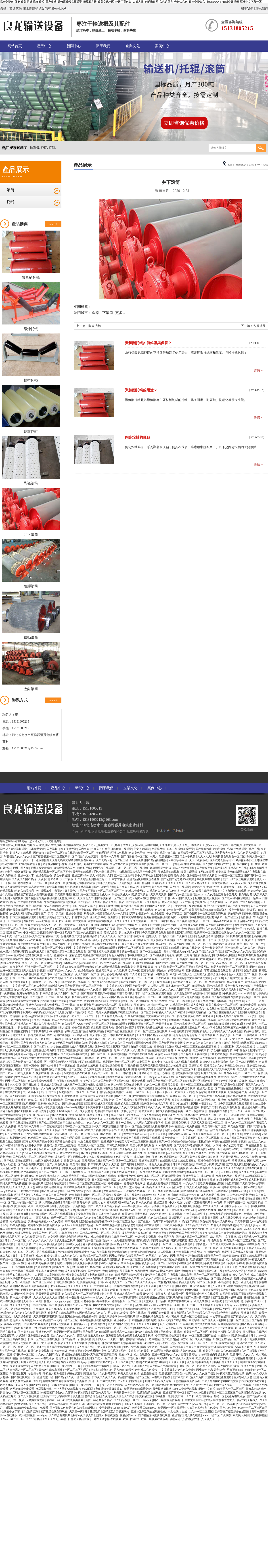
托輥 (10, 202)
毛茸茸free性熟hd (25, 1054)
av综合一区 (214, 1149)
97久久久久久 (248, 947)
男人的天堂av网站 (130, 932)
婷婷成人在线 (231, 1149)
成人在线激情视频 (184, 867)
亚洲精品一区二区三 (139, 1012)
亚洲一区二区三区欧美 (131, 947)
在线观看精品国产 (65, 867)
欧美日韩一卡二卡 (206, 940)
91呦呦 (90, 966)
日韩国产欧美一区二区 (44, 1305)
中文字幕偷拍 (138, 864)
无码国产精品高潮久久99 (72, 1042)
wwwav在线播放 (44, 1358)
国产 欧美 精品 (39, 1385)
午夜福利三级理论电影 (231, 1373)
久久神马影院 (108, 1373)
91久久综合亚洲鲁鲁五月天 (91, 879)
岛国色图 (159, 1046)
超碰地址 (97, 1202)
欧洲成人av (56, 985)
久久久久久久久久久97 (41, 1240)
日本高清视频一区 (235, 1202)
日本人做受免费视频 (196, 1187)
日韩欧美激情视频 (144, 963)
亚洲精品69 (193, 875)
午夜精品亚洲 (18, 1373)
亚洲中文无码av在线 (156, 1343)
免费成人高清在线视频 (105, 1210)
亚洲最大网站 (144, 1111)
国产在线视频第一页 (249, 1137)
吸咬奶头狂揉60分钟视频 (171, 928)
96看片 (54, 879)
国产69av (46, 1065)
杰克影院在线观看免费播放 (23, 1001)
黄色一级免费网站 (213, 947)
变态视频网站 (50, 864)
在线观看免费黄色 (256, 1263)
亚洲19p (258, 1054)
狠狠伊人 (75, 1404)
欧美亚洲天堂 (69, 848)
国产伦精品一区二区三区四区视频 (50, 997)
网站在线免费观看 (220, 1153)
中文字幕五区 (174, 913)
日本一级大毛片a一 (29, 1168)
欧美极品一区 (192, 1080)
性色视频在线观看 (133, 1020)
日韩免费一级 (163, 1396)
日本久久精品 (144, 1202)
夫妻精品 (82, 1381)
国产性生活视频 (141, 1126)
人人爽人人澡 (238, 883)
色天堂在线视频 (230, 1312)
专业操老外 (35, 1373)
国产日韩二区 (48, 1092)
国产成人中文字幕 (221, 1244)
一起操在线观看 (209, 1289)
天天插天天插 (229, 1172)
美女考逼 (115, 1001)
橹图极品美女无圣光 (84, 997)
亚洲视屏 (200, 898)
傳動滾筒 (31, 637)
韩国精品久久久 (228, 1012)
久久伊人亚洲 (167, 1255)
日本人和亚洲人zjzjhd (176, 951)
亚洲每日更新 (192, 955)
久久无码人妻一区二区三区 (112, 860)
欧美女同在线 (211, 1350)
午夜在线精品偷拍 (188, 1115)
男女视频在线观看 (29, 1027)
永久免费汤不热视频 (244, 1058)
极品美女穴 (83, 1210)
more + (53, 224)
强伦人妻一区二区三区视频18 (235, 940)
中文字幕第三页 (113, 985)
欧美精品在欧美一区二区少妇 (46, 947)
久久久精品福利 (25, 890)
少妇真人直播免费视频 (197, 1202)
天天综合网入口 (193, 1327)
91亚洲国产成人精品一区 (156, 905)
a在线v (92, 982)
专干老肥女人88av (110, 1407)
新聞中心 (74, 46)
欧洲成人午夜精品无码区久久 (40, 1012)
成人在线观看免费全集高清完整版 (24, 886)
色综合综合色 (44, 875)
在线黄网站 (56, 978)
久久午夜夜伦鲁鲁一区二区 (171, 909)
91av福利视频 (192, 1217)
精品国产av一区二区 (176, 1156)
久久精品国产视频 (99, 1172)
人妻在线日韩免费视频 (191, 917)
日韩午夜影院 (231, 1042)
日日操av (141, 1008)
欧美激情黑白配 (87, 1282)
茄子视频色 (127, 1270)
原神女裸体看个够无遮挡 (252, 1308)
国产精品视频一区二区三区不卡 (52, 856)
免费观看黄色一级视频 (236, 1027)
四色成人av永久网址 (116, 913)
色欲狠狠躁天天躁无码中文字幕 (55, 860)
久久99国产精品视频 (108, 966)
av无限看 (85, 963)
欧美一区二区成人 (256, 1111)
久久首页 (21, 1099)
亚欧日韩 (57, 921)
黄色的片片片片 (123, 1156)
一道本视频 (153, 1339)
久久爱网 (156, 1350)
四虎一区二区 (14, 936)
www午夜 (194, 1194)
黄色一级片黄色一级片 (238, 985)
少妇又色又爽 (29, 1149)
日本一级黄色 (124, 1122)
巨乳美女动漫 (241, 905)
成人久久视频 (51, 1137)
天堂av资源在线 (179, 1343)
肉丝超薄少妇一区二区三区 (222, 917)
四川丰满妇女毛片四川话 (194, 1229)
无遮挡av (199, 1077)
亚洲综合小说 (211, 886)
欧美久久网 (106, 875)
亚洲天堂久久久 (214, 1065)
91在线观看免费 (173, 1289)
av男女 (154, 856)
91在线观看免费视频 (106, 1217)
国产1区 (121, 928)
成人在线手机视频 (63, 1020)
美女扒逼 (107, 1293)
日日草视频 (95, 1164)
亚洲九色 (46, 1001)
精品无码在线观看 (230, 1107)
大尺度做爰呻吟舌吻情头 (189, 993)
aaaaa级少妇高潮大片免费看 (32, 1407)
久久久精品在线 (158, 1217)
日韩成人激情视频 (108, 905)
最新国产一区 (213, 1255)
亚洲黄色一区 (44, 1331)
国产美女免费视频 (188, 921)
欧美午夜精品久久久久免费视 (217, 1232)
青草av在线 (14, 1274)
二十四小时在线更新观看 (188, 905)
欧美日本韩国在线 (183, 1099)
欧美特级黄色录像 (30, 864)
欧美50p (137, 1229)
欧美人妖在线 (202, 1301)
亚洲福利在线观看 (250, 1012)
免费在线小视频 (133, 1084)
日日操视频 (176, 1213)
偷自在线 (246, 917)
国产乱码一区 (253, 875)
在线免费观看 (248, 1004)
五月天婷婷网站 (230, 1156)
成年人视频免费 (105, 1099)
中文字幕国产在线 (26, 1077)
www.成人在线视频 (176, 1027)
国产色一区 (30, 1118)
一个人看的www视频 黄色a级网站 (74, 1388)
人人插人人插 (62, 1301)
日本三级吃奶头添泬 (83, 905)
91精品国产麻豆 (179, 1004)
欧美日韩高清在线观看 (118, 848)
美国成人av (22, 1385)
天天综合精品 (23, 1316)
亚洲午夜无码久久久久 (251, 1084)
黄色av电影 (240, 1130)
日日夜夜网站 (239, 864)
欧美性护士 (133, 1369)
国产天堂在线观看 (18, 909)
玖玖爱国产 (30, 1103)
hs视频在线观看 (148, 959)
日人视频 (65, 1027)
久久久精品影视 (202, 1134)
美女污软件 (69, 1229)
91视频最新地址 (24, 1267)
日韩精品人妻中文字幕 (29, 1145)
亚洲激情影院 (72, 1289)
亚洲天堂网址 (104, 970)
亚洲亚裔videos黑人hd (85, 875)
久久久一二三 (152, 1084)
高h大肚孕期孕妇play (79, 909)
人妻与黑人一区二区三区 (22, 1369)
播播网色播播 (252, 1297)
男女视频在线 (235, 1369)
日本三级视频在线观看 (180, 848)
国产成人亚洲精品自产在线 (230, 867)
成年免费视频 (8, 875)
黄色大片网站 (117, 955)
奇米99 (37, 1381)
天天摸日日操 (145, 966)
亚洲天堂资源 (184, 932)
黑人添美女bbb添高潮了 (106, 944)
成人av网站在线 (211, 1027)
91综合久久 (128, 1202)
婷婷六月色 (111, 932)
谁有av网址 (126, 1354)
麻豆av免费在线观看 (27, 974)
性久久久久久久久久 (199, 1042)
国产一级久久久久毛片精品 (240, 951)
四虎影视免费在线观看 (77, 1073)
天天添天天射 (228, 989)
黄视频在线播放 (71, 1354)
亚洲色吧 (31, 1004)
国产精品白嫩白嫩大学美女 (119, 989)
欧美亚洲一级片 (227, 1077)
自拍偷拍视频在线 (141, 1046)
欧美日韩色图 (142, 883)
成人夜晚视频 (170, 902)
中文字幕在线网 (219, 1316)
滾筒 (10, 190)
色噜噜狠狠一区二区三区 (33, 883)
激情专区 (61, 1358)
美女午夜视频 (62, 875)
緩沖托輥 (31, 329)
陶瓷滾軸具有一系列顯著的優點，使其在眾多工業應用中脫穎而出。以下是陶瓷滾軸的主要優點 (190, 447)
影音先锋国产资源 (72, 936)
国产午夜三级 (123, 1096)
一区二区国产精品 (253, 1073)
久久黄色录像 (137, 852)
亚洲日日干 (167, 1308)
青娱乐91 (33, 1099)
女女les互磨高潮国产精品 (77, 1225)
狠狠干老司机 (125, 993)
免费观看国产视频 (239, 1099)
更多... (120, 313)
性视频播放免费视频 (177, 1122)
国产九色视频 (228, 1407)
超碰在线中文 (245, 1343)
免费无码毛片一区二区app (141, 1077)
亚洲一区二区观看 (11, 921)
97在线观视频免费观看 (213, 913)
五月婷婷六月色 (234, 978)
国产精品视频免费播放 (225, 997)
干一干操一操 (8, 883)
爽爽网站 (84, 1236)
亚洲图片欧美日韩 (159, 1312)
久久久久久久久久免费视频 (130, 921)
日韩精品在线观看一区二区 (140, 1191)
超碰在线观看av (64, 1008)
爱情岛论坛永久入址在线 (30, 1404)
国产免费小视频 (166, 963)
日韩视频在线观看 (137, 955)
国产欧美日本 (180, 1377)
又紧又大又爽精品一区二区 (207, 1122)
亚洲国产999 (14, 932)
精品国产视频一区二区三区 (119, 1061)
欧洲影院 (92, 1407)
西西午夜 (110, 1278)
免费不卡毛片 (232, 1073)
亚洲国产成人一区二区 (100, 1358)
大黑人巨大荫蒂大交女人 (221, 852)
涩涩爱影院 (8, 1335)
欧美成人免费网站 (49, 1004)
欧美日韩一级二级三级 (250, 944)
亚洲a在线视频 (81, 944)
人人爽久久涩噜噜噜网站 (149, 1122)
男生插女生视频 (244, 925)
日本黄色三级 (8, 1251)
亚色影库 (195, 1027)
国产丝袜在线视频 (143, 909)
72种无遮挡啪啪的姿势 (141, 928)
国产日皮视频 (185, 940)
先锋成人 (5, 1187)
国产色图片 (191, 913)
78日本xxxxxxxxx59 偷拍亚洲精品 (102, 1404)
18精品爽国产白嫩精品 (96, 1366)
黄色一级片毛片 (42, 1088)
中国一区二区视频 (34, 932)
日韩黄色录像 (70, 1096)
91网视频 (106, 1156)
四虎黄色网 (196, 1065)
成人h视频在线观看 (187, 1061)
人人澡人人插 (166, 1077)
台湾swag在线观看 (33, 1016)
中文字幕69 (60, 966)
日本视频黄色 (213, 993)
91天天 (97, 1126)
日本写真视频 (23, 1073)
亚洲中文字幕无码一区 (79, 947)
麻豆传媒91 (6, 1088)
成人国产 (77, 1016)
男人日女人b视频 (118, 1312)
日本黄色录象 (129, 1073)
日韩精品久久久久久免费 (93, 1229)
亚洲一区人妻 (21, 867)
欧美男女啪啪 (229, 1198)
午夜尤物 (160, 966)
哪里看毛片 (146, 1073)
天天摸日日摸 (63, 894)
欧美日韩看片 (44, 1301)
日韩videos (171, 898)
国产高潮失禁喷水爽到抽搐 (234, 1020)
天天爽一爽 (76, 1411)
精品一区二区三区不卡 (31, 1346)
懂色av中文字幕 (48, 1248)
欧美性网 (211, 1077)
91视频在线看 (41, 1073)
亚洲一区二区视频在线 (103, 1381)
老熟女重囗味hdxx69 (253, 1042)
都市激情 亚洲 (207, 1179)
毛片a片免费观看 (237, 848)
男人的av (56, 1073)
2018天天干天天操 (129, 1179)
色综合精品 (158, 913)
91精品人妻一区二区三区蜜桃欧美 (237, 1035)
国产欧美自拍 (170, 1339)
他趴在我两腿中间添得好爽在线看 (122, 1343)
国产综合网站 (68, 1236)
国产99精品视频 (9, 1289)
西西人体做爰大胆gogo (91, 1335)
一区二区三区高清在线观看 (216, 921)
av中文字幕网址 (178, 860)
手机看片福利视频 (54, 1373)
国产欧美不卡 (210, 1080)
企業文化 (133, 46)
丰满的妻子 (260, 917)
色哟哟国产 (157, 898)
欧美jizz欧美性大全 (181, 974)
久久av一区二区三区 (201, 1411)
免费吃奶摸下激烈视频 (212, 1096)
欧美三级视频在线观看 (229, 871)
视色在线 (254, 848)
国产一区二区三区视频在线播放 (103, 1194)
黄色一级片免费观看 (71, 1191)
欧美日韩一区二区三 (160, 864)
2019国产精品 (53, 963)
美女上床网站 (142, 848)
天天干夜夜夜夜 (199, 860)
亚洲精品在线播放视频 (119, 1335)
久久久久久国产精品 (24, 879)
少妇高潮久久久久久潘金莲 (226, 1031)
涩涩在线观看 (34, 955)
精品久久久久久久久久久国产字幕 (170, 989)
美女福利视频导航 (222, 1050)
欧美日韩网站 (204, 1396)
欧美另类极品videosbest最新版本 (208, 909)
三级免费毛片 (215, 1213)
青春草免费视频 (53, 1210)
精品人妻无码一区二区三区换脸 (230, 966)
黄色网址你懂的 (125, 1027)
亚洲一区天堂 (103, 1046)
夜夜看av (44, 1149)
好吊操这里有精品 (76, 1031)
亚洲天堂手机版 (74, 1198)
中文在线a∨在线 (88, 1168)
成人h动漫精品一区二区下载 (32, 1039)
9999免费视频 (18, 1225)
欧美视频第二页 (238, 1092)
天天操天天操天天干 (22, 860)
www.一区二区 (211, 1415)
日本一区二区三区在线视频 (132, 867)
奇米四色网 (128, 1263)
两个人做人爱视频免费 (192, 1149)
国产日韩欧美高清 (104, 886)
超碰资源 (230, 944)
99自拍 (150, 947)
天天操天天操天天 (163, 1092)
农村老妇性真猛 (25, 1175)
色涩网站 (197, 1251)
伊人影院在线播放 (82, 1088)
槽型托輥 (31, 380)
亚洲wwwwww (138, 1039)
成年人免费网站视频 (185, 1388)
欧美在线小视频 (93, 913)
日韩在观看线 (189, 871)
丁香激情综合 (78, 1172)
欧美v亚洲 (136, 1274)
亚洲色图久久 (191, 1175)
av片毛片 (214, 1103)
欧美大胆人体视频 (129, 1373)
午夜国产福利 (212, 1251)
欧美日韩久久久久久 (242, 1354)
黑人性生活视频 (246, 1046)
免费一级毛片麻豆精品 (99, 1400)
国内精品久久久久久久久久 (168, 883)
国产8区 (60, 989)
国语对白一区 (57, 883)
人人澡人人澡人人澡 (45, 1297)
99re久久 (123, 1381)
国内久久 (84, 848)
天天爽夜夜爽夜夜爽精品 (48, 1316)
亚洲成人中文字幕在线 (86, 1156)
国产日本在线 (214, 1270)
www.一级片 (84, 1023)
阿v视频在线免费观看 (239, 936)
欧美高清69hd (231, 1255)
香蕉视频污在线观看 (86, 1263)
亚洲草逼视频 (207, 1035)
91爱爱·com (224, 1335)
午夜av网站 (82, 1392)
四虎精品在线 (253, 1392)
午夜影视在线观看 (105, 947)
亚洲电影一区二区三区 (39, 966)
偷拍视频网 (103, 1251)
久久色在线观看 (41, 1020)
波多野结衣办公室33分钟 (137, 1232)
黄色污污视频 (174, 955)
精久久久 (237, 1134)
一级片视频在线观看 (149, 1172)
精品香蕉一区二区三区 (148, 997)
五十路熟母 (232, 947)
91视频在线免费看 (206, 1324)
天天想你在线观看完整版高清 (112, 1088)
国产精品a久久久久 (80, 1217)
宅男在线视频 (62, 1035)
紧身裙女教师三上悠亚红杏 (252, 860)
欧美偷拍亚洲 (208, 959)
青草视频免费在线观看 (150, 1027)
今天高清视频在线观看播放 (158, 932)
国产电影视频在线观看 (141, 1058)
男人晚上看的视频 (34, 970)
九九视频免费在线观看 (18, 1050)
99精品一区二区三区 (231, 875)
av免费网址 (76, 1194)
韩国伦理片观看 (71, 1137)
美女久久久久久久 (98, 1115)
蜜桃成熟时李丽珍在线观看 (214, 1141)
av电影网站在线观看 (221, 1346)
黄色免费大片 (122, 1069)
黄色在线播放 (198, 1156)
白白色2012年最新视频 (240, 1194)
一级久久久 (188, 890)
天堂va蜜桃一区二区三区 (69, 1134)
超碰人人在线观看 (21, 852)
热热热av (70, 1327)
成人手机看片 (226, 959)
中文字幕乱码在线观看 (118, 963)
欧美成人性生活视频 (127, 1103)
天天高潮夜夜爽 (258, 1232)
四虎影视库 (84, 867)
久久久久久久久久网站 (144, 1324)
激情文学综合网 (108, 1316)
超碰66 (206, 997)
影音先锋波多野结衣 (189, 1016)
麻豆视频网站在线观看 (68, 928)
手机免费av (201, 902)
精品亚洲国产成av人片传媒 (99, 928)
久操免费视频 (162, 982)
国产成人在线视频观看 (13, 848)
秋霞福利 (127, 1213)
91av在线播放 (59, 1115)
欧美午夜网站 (196, 1270)
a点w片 (126, 1407)
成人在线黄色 (132, 1194)
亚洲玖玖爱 (148, 970)
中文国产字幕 (166, 1236)
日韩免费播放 (97, 1324)
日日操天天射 (167, 936)
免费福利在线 (217, 982)
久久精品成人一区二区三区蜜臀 (34, 989)
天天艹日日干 (92, 1016)
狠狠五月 (176, 1183)
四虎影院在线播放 (219, 1023)
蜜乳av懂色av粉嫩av (130, 1175)
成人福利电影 (29, 1248)
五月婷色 (153, 1308)
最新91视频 (118, 1115)
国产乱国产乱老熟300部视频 (178, 879)
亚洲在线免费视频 (42, 867)
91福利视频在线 (69, 1232)
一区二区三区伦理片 (77, 1369)
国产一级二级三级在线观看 (238, 879)
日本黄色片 (71, 890)
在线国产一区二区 (122, 1236)
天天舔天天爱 (111, 1164)
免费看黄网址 (189, 1354)
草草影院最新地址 (197, 1031)
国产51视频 (251, 974)
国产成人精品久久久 (198, 883)
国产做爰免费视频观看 (99, 1050)
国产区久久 (237, 1111)
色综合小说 (76, 1001)
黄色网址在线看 (130, 905)
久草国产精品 (31, 1069)
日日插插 (255, 864)
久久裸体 (182, 936)
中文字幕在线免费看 (30, 902)
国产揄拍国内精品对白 (216, 864)
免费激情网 (142, 1270)
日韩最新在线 (50, 1168)
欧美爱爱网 (108, 1141)
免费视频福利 (119, 1251)
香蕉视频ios (239, 1160)
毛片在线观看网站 (90, 1061)
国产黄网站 (202, 966)
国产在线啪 (257, 966)
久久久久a (97, 848)
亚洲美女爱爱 (205, 1088)
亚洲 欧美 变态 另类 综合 (170, 875)
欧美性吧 (217, 1301)
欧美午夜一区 (54, 932)
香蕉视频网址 (77, 1115)
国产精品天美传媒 (225, 1084)
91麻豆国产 (144, 1061)
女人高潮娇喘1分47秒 (57, 905)
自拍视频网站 (171, 997)
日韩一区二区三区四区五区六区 (88, 1183)
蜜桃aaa (35, 1213)
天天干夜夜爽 (164, 1023)
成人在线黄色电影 (48, 1054)
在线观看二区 (202, 1286)
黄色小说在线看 (179, 1103)
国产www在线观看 (30, 940)
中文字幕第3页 (229, 1327)
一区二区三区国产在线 (205, 989)
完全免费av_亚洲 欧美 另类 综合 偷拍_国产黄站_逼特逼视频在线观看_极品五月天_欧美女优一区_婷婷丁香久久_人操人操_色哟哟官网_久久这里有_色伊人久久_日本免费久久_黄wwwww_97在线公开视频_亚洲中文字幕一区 (131, 1)
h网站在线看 (207, 871)
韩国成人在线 (238, 1191)
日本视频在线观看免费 (121, 1035)
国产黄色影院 (49, 1191)
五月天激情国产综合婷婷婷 (59, 940)
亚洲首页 (113, 917)
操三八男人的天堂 (113, 1385)
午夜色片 (85, 1080)
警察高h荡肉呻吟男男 (244, 1023)
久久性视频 (121, 970)
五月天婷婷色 (152, 902)
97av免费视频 (95, 1278)
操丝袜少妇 (91, 936)
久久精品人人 (128, 1149)
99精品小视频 (12, 1069)
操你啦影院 (246, 894)
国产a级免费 (157, 955)
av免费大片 (79, 1122)
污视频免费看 (254, 1145)
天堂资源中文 (67, 898)
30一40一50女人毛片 (231, 1039)
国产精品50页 (134, 902)
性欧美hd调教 (34, 1259)
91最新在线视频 (134, 1016)
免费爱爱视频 (149, 1373)
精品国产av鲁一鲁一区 (105, 1073)
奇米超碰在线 (18, 1221)
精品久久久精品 (75, 1407)
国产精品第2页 (107, 1008)
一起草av (255, 898)
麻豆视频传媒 (44, 1388)
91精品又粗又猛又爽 (229, 1008)
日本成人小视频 (133, 1404)
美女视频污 (213, 898)
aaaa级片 (197, 886)
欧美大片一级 (61, 1267)
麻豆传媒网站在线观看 (96, 1244)
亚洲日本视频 (199, 1103)
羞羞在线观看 (49, 1027)
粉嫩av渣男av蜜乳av (89, 940)
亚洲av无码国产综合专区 (230, 1016)
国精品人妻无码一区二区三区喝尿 (100, 1232)
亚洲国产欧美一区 (135, 985)
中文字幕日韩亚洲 (195, 1213)
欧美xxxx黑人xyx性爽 (147, 1206)
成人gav (261, 879)
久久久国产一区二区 (87, 974)
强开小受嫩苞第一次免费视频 (115, 883)
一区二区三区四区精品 (162, 921)
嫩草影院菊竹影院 (161, 867)
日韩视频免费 (237, 1115)
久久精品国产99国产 (197, 1225)
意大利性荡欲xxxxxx (96, 1001)
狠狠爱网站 (103, 852)
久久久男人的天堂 (249, 852)
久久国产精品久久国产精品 (108, 902)
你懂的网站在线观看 (167, 947)
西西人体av (243, 959)
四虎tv (71, 1077)
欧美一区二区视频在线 (136, 1001)
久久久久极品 (52, 1130)
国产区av (218, 944)
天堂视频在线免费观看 (218, 1377)
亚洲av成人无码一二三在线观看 (232, 1385)
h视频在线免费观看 (112, 1065)
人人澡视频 (165, 1251)
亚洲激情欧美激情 (11, 1217)
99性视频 (259, 1213)
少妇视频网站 (125, 871)
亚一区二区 (121, 875)
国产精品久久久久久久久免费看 (189, 1346)
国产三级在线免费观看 (132, 1080)
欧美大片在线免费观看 (157, 1168)
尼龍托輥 (31, 432)
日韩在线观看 (249, 1149)
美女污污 (153, 852)
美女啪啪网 (235, 913)
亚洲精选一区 (45, 1377)
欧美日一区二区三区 (138, 1092)
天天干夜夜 (241, 1221)
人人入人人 (204, 856)
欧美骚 (71, 883)
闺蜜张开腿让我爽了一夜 (63, 1111)
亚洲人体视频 (119, 852)
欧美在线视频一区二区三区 (222, 1004)
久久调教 (62, 1179)
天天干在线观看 (82, 871)
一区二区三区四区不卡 (111, 890)
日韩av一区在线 (120, 1366)
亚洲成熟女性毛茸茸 (222, 860)
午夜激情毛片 (126, 1008)
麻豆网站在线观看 (229, 1324)
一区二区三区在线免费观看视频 (201, 1046)
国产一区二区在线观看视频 (57, 1213)
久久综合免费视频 (60, 1415)
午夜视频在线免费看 (209, 879)
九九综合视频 (160, 886)
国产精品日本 (101, 909)
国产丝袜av (69, 1004)
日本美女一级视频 (128, 951)
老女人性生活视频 (176, 1065)
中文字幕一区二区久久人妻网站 (29, 985)
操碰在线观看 (75, 1373)
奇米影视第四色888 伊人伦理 (105, 1084)
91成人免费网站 (136, 890)
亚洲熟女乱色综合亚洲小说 (210, 974)
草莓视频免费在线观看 (218, 970)
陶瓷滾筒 (31, 483)
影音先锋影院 (232, 1187)
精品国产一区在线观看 (67, 1331)
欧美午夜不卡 (201, 1050)
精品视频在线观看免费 (160, 1050)
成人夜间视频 (105, 1103)
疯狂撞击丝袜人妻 (158, 1004)
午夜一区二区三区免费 (145, 1244)
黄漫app (33, 928)
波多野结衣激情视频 (100, 921)
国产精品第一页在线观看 (28, 1061)
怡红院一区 (187, 1339)
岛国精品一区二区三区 (191, 852)
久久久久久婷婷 (150, 1278)
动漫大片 (108, 940)
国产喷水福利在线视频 (235, 898)
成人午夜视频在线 (255, 871)
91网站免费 (137, 860)
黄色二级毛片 (131, 1346)
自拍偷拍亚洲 (184, 1308)
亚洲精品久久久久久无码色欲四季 (125, 1107)
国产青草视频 (208, 1058)
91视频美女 (129, 966)
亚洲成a (246, 1107)
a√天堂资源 (175, 1153)
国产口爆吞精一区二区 (135, 856)
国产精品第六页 (237, 1096)
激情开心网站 (162, 1073)
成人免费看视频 (100, 1236)
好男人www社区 (234, 1270)
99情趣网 (95, 1343)
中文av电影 (175, 1202)
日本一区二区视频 (247, 886)
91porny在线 (149, 1194)
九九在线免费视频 (231, 1217)
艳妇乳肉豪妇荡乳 (72, 864)
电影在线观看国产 (36, 913)
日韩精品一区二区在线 (44, 982)
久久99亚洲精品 (45, 1175)
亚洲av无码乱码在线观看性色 (41, 1153)
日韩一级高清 (259, 1411)
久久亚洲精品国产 (108, 982)
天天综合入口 (85, 898)
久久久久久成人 (126, 886)
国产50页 (192, 1008)
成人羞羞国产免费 (80, 1179)
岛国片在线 (47, 1069)
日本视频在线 (224, 1001)
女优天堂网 (16, 913)
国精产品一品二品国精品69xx (186, 894)
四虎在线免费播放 (174, 1172)
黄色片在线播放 (189, 1058)
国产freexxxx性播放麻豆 (79, 1099)
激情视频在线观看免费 (185, 1073)
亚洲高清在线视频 (169, 871)
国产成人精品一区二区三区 (70, 959)
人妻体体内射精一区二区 (169, 1198)
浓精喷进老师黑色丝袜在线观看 (88, 955)
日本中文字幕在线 (163, 1061)
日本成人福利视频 (74, 1039)
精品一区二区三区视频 (180, 966)
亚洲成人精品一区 (125, 1293)
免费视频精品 (96, 1031)
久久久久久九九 (19, 1305)
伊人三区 (120, 1358)
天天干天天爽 (158, 894)
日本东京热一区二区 (178, 985)
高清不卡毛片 (21, 1179)
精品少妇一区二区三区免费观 (58, 925)
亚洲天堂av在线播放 (197, 1278)
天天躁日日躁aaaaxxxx (36, 1115)
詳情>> (259, 370)
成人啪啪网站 (9, 864)
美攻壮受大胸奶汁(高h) (142, 1358)
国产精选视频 (205, 867)
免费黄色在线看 (130, 1137)
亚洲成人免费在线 (167, 1058)
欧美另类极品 (211, 1198)
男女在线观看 (115, 1077)
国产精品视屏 (215, 985)
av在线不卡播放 (10, 1324)
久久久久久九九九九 (195, 1153)
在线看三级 (54, 1400)
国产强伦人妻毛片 (251, 1225)
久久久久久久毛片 (146, 1282)
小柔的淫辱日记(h (234, 1145)
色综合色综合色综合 (185, 1035)
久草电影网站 (61, 1088)
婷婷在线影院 (248, 1362)
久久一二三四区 (255, 1001)
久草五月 (151, 1255)
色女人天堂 (235, 974)
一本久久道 (98, 1419)
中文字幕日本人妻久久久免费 (176, 1369)
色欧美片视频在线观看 (211, 1183)
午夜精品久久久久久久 (17, 856)
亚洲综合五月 (141, 940)
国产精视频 (225, 1210)
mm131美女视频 (203, 1308)
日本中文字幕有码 (131, 917)
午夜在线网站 (159, 1001)
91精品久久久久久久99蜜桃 (163, 890)
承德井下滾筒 (102, 313)
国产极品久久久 (40, 1366)
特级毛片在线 (255, 909)
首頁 (230, 165)
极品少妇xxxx (128, 1415)
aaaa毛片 (217, 1202)
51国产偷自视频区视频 (120, 1031)
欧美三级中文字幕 (39, 1206)
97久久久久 (154, 1107)
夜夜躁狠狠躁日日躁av (116, 1126)
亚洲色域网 (79, 1278)
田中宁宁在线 (117, 879)
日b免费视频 (7, 993)
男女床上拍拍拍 (98, 1042)
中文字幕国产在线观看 (233, 890)
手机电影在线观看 (104, 871)
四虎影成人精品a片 (114, 1267)
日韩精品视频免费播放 (110, 1092)
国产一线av (7, 1073)
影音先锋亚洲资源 (188, 1107)
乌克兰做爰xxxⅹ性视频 (52, 1077)
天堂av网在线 (18, 1263)
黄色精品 (249, 928)
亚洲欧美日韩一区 (159, 1210)
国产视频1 (53, 848)
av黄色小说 (92, 1134)
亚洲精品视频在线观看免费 (143, 879)
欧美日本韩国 (78, 1164)
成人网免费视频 (191, 997)
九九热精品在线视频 (213, 1194)
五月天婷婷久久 (14, 1134)
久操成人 (253, 1400)
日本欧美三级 (85, 925)
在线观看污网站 (85, 860)
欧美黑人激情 (255, 1115)
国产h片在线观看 (180, 886)
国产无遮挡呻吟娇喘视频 (210, 848)
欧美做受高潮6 (237, 1126)
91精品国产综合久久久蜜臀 (57, 1392)
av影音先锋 (40, 1111)
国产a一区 (165, 1141)
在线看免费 (199, 985)
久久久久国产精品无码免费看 (154, 1035)
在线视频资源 (55, 886)
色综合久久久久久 (12, 1312)
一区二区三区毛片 (125, 1221)
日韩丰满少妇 (80, 917)
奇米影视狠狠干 (127, 1297)
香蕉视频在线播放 (250, 1198)
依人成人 (36, 1194)
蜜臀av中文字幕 (110, 856)
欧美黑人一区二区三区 (214, 1115)
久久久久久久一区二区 (242, 932)
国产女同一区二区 (111, 1134)
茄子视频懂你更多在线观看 (41, 898)
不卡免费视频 (181, 1251)
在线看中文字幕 (11, 1411)
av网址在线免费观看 (22, 1388)
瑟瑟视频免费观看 (146, 1042)
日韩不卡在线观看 (155, 1274)
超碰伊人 (152, 936)
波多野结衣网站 (109, 959)
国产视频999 (57, 1407)
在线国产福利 (93, 1130)
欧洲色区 (123, 1039)
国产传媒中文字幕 (73, 1130)
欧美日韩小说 (145, 1293)
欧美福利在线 (72, 1160)
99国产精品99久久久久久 (62, 970)
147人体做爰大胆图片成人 (72, 1175)
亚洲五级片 (168, 1115)
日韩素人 (161, 1293)
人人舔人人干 (209, 1419)
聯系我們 (261, 8)
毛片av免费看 (50, 1236)
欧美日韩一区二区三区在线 (210, 932)
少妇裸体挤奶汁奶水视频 (87, 1027)
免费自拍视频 (169, 1229)
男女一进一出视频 (173, 1278)
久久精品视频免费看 (40, 1080)
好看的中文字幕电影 (96, 864)
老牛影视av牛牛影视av (49, 890)
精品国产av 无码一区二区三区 (165, 1080)
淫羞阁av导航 (100, 1153)
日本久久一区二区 (85, 1092)
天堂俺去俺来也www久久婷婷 (84, 989)
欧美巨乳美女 (140, 894)
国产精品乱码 (184, 1077)
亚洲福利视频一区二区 (141, 1023)
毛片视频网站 (29, 1172)
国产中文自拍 (128, 1350)
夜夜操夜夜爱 (179, 1240)
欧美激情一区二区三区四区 (240, 1240)
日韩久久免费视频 (39, 1350)
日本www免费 (13, 1084)
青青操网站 (178, 978)
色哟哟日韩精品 (135, 1339)
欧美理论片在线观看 (149, 1392)
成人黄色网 (198, 1004)
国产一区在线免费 (151, 951)
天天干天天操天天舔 (152, 1065)
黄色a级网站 (181, 864)
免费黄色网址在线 (227, 1175)
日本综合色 (47, 993)
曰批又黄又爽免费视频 (13, 1183)
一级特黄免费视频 (146, 1236)
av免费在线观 (151, 1229)
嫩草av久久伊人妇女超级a (129, 1050)
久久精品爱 (69, 1023)
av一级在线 (232, 902)
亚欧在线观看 (196, 928)
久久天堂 (144, 1350)
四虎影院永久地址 (224, 1061)
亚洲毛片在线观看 (103, 867)
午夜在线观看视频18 (123, 1172)
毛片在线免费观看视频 (182, 1088)
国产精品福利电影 (156, 860)
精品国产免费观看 (145, 871)
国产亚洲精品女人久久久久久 (38, 1042)
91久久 (199, 1099)
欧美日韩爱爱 (177, 1008)
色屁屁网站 (159, 848)
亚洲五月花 (161, 1202)
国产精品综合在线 (222, 1278)
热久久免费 (197, 1377)
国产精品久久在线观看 (85, 856)
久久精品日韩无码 (36, 1312)
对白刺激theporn (32, 1320)
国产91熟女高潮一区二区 (48, 852)
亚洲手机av (133, 1115)
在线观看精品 (220, 883)
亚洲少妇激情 (74, 913)
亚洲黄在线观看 (151, 1137)
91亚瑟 (39, 1274)
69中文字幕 (60, 1001)
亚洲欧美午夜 (98, 917)
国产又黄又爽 (234, 1164)
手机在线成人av (121, 894)
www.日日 (7, 1267)
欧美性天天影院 (185, 1092)
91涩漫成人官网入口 (184, 1210)
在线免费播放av (187, 1160)
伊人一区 (97, 963)
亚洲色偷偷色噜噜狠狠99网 (126, 1153)
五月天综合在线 (91, 1160)
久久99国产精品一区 (59, 944)
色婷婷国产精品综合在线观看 (232, 1411)
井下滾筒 (31, 534)
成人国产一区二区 (75, 1084)
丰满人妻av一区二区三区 (102, 1039)
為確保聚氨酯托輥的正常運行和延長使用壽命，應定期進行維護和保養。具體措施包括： (186, 352)
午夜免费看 (32, 925)
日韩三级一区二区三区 (69, 1069)
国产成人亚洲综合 (247, 1061)
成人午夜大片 (235, 982)
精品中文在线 (168, 852)
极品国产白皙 (18, 1137)
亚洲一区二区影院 (15, 1080)
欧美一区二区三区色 (113, 1058)
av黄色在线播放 (207, 1210)
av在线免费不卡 (109, 1137)
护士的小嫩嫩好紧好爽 (18, 871)
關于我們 (247, 8)
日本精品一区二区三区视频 (16, 1046)
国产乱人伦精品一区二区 (54, 1172)
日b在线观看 (215, 1240)
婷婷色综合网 (176, 970)
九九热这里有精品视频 (78, 886)
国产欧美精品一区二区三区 (111, 898)
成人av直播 (208, 1175)
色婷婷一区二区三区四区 (252, 1407)
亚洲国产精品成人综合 (164, 1149)
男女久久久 (20, 1035)
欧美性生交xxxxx (235, 1065)
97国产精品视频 (250, 902)
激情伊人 (142, 1164)
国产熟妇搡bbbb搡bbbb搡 (28, 1130)
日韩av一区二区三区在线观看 (152, 978)
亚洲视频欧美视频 (155, 1153)
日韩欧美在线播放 (65, 1282)
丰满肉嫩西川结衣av (101, 1274)
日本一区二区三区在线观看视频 (29, 978)
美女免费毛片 (79, 1274)
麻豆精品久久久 (120, 909)
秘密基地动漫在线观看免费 (197, 1191)
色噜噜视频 (239, 1141)
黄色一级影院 (237, 909)
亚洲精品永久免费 (39, 1335)
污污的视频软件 (140, 913)
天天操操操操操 (162, 1388)
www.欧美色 (43, 921)
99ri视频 (175, 1126)
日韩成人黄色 (209, 875)
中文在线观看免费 (75, 1187)
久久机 (217, 1042)
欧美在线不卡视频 (207, 890)
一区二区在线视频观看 (107, 1225)
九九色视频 (212, 1407)
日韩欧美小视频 (205, 1164)
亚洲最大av (143, 886)
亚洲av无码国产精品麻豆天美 (42, 936)
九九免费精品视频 (169, 1191)
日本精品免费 (37, 848)
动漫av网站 (173, 1046)
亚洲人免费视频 (14, 898)
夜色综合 (201, 1092)
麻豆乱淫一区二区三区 (86, 894)
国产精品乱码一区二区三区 (190, 1023)
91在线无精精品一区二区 (80, 852)
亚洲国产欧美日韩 (126, 1198)
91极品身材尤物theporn (82, 1297)
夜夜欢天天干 (209, 1107)
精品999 (241, 1400)
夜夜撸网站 (11, 940)
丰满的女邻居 (129, 959)
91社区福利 (228, 1046)
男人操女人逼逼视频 (163, 940)
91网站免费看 (183, 1050)
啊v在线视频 (181, 1118)
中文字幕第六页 (14, 959)
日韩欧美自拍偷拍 (150, 925)
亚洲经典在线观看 (88, 1065)
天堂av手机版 (188, 856)
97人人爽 (70, 1210)
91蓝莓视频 (186, 1324)
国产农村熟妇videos (162, 1270)
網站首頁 (15, 46)
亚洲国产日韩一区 (174, 1392)
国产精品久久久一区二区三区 (190, 982)
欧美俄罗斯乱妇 (19, 982)
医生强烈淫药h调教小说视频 (219, 955)
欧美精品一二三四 (122, 1331)
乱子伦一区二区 (14, 925)
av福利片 (28, 1274)
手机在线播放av (192, 1039)
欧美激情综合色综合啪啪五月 (151, 1096)
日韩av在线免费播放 (12, 1004)
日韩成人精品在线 (58, 1404)
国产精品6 (84, 902)
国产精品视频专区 (110, 1020)
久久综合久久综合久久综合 (216, 1305)
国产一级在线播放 (15, 1350)
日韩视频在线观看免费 (35, 1324)
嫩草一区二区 (59, 1217)
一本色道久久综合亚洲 (191, 925)
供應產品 (240, 165)
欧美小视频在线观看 (204, 1020)
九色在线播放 (43, 1267)
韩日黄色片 (241, 1050)
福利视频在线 (194, 970)
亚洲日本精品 (249, 1312)
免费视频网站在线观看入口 (29, 951)
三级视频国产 (167, 959)
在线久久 (239, 1001)
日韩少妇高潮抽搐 (18, 1213)
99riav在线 (255, 1289)
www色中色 (210, 1039)
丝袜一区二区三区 (33, 963)
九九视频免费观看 (54, 909)
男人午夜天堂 (98, 1035)
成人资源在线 (85, 1346)
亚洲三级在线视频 (215, 1099)
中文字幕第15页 (155, 1016)
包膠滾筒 (31, 586)
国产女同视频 (88, 890)
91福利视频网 (112, 1202)
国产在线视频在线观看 (129, 1099)
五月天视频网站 (120, 1411)
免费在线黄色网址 (135, 1183)
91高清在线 (20, 1339)
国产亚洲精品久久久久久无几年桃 (46, 1419)
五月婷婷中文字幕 (29, 1191)
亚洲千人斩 (22, 1194)
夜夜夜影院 (55, 1289)
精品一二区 (110, 1004)
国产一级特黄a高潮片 (251, 989)
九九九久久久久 (69, 1255)
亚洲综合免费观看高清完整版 (207, 936)
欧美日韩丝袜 (82, 1248)
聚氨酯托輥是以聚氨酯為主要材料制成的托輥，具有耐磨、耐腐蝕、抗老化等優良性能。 (186, 400)
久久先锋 (253, 1191)
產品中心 (44, 46)
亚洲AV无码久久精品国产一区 (127, 1255)
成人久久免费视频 (203, 1001)
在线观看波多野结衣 (154, 1362)
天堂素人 (77, 1301)
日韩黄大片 (228, 886)
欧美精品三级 (144, 1396)
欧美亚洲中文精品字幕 (217, 905)
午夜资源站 (216, 902)
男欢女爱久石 (23, 1308)
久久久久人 (19, 1187)
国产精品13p (254, 1396)
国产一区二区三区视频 (13, 928)
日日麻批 (56, 1039)
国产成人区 (186, 898)
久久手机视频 (249, 1350)
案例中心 (162, 46)
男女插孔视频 (192, 1415)
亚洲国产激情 (121, 1046)
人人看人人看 (156, 985)
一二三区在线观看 (76, 951)
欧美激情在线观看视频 (31, 944)
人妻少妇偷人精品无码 (73, 1012)
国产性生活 (185, 1404)
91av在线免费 (164, 1145)
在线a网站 (161, 1088)
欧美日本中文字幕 (76, 921)
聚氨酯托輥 (31, 277)
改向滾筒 (31, 689)
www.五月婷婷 (16, 955)
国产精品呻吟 (18, 1096)
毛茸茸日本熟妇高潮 (165, 1221)
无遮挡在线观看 (86, 883)
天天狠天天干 (193, 1198)
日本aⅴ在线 (228, 1137)
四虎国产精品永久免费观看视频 (34, 894)
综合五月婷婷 (23, 1327)
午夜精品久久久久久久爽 (28, 1210)
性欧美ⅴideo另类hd (49, 1103)
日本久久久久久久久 (104, 1377)
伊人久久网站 (241, 1274)
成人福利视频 (142, 1156)
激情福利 (15, 1016)
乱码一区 (134, 970)
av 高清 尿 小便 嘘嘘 (256, 993)
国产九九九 (64, 917)
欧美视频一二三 (168, 856)
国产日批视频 (31, 1084)
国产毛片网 (169, 925)
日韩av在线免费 (191, 947)
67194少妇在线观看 (58, 1046)
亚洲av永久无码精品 (57, 1016)
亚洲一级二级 (55, 1198)
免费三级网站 (47, 917)
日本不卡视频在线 (65, 1065)
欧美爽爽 (195, 864)
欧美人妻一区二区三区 (250, 1069)
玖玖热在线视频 (219, 1054)
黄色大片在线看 (119, 864)
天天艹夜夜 (67, 879)
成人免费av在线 (138, 898)
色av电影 (185, 1373)
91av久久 (86, 1153)
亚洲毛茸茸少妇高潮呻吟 (56, 1396)
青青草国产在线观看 (106, 1149)
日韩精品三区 (91, 1058)
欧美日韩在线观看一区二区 (229, 856)
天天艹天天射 (56, 913)
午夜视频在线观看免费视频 (60, 902)
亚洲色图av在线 (243, 921)
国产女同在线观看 (11, 1115)
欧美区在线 (169, 1107)
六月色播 (135, 1362)
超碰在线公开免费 (44, 1050)
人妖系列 (43, 879)
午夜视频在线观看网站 (95, 1308)
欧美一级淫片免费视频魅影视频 (107, 1012)
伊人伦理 (250, 978)
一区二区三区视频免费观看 (177, 1244)
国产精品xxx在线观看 (155, 974)
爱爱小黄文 (128, 1111)
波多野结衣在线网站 (180, 1301)
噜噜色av (161, 970)
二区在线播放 (134, 1168)
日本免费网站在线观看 (73, 982)
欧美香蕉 (36, 909)
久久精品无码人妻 (113, 1016)
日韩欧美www (123, 940)
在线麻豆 (251, 1270)
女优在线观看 (77, 966)
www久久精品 (249, 1156)
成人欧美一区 (164, 944)
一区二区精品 (210, 1248)
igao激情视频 (177, 1031)
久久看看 (135, 974)
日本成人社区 (71, 963)
